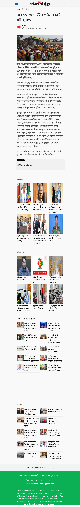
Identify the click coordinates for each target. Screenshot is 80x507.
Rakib (24, 26)
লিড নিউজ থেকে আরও (26, 319)
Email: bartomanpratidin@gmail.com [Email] (40, 484)
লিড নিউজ (25, 9)
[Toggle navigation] (16, 3)
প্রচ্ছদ (18, 9)
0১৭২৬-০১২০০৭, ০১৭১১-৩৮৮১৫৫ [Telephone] (40, 480)
